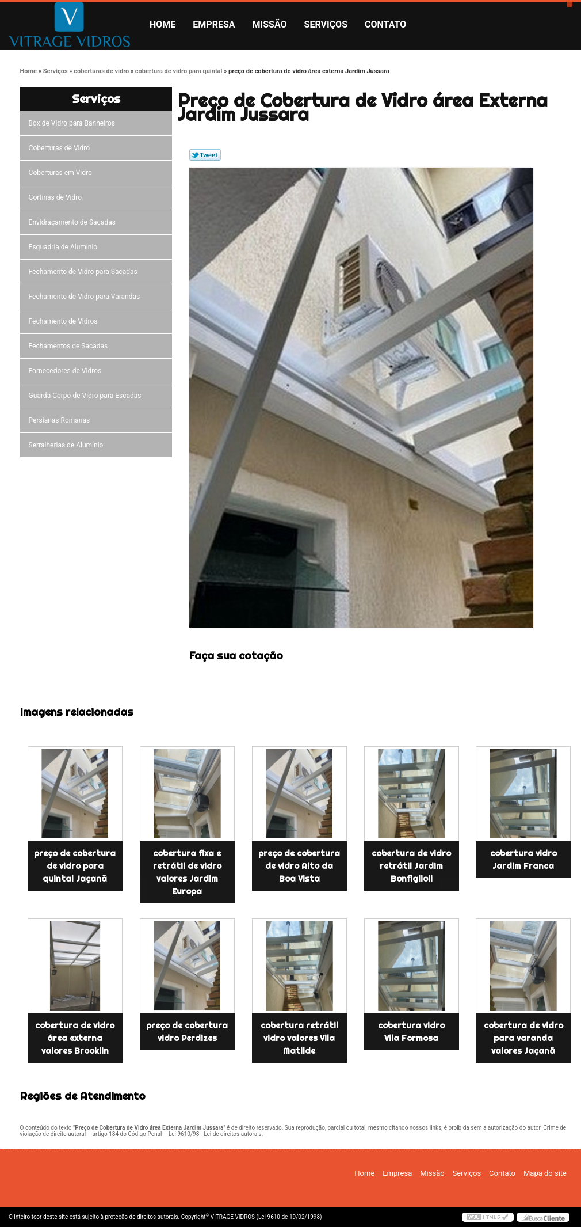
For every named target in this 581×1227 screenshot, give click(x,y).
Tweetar (205, 155)
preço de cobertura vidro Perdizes (187, 1031)
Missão (270, 24)
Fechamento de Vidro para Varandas (86, 296)
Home (162, 24)
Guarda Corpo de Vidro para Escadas (87, 396)
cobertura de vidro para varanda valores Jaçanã (523, 1038)
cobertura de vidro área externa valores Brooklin (74, 1038)
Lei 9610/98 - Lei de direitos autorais (215, 1134)
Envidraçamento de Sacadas (74, 222)
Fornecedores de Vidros (67, 371)
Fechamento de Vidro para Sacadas (85, 272)
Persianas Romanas (61, 420)
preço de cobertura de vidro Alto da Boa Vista (299, 866)
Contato (385, 24)
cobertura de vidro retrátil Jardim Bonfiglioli (411, 866)
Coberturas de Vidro (61, 148)
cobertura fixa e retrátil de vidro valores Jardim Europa (187, 872)
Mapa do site (545, 1173)
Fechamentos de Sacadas (70, 346)
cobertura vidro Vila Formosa (411, 1031)
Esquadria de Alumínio (65, 247)
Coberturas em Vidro (62, 173)
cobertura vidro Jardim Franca (523, 859)
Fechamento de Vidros (65, 321)
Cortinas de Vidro (57, 197)
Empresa (214, 24)
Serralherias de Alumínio (68, 445)
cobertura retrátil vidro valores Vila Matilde (299, 1038)
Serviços (325, 24)
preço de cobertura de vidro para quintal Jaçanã (75, 866)
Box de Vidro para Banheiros (74, 123)
